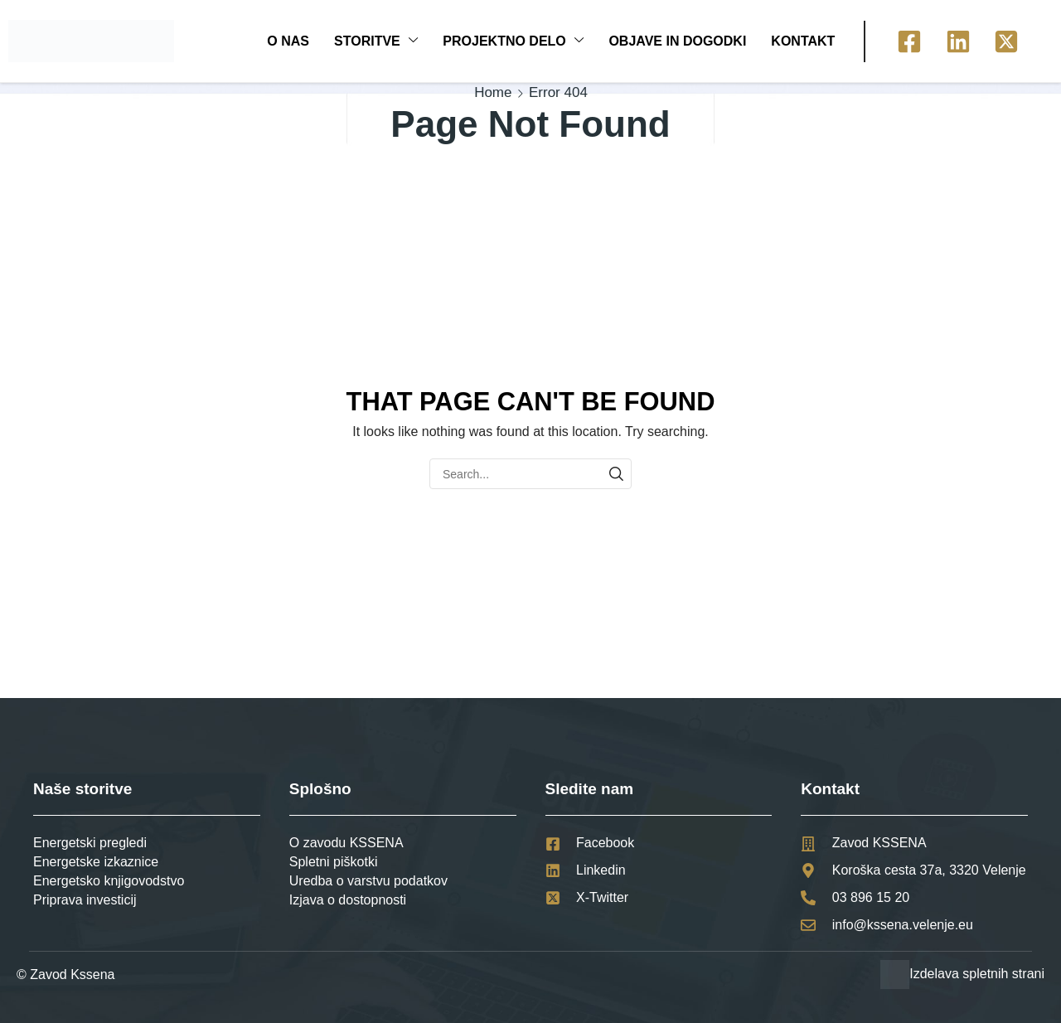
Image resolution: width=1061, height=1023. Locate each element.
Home (492, 92)
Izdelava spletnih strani (976, 974)
